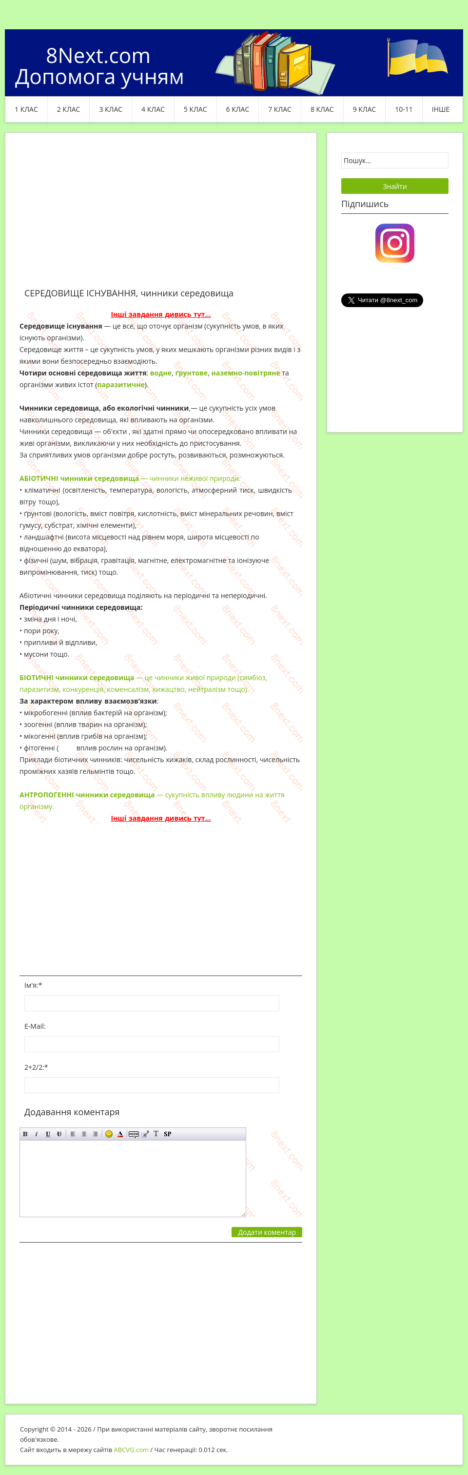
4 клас (153, 109)
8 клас (322, 109)
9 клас (364, 109)
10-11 (404, 109)
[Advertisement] (161, 215)
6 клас (238, 109)
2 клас (68, 109)
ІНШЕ (440, 109)
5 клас (195, 109)
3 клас (110, 109)
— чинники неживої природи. (130, 478)
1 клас (26, 109)
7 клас (280, 109)
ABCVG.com (131, 1449)
